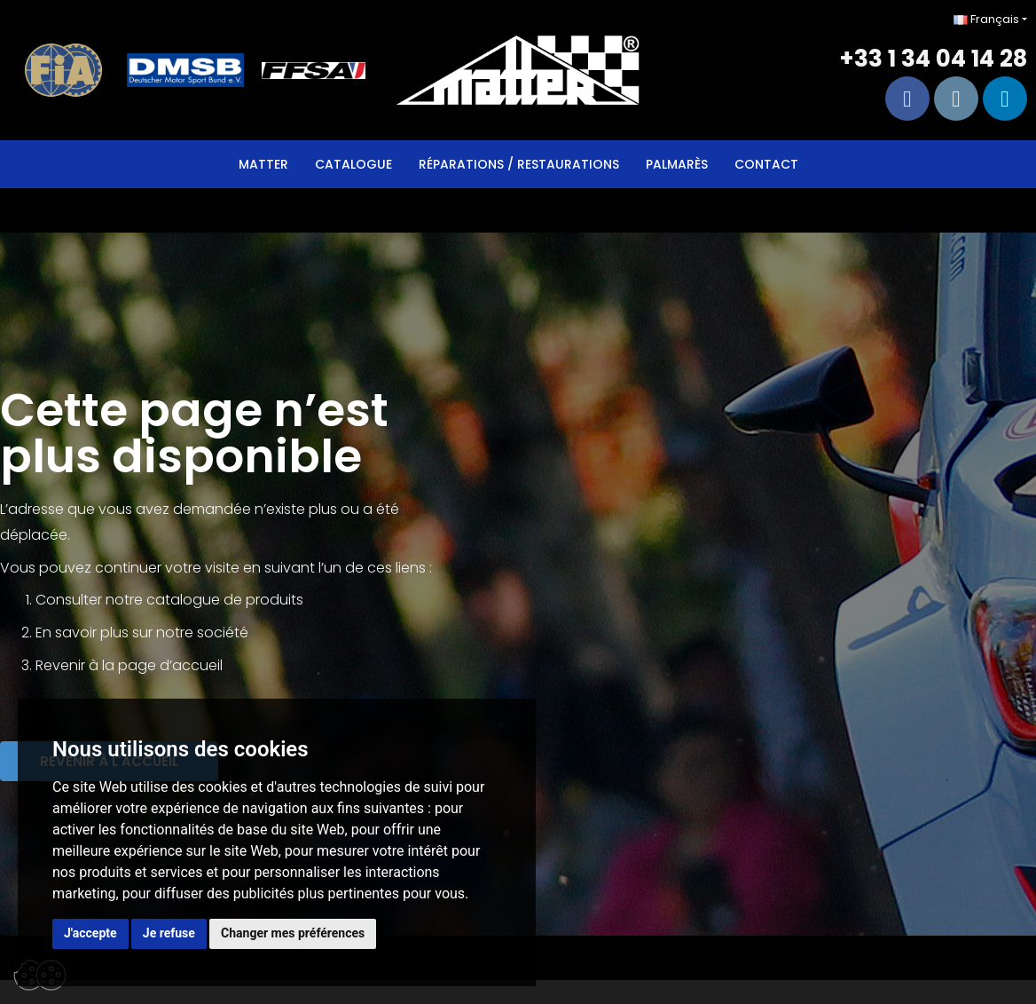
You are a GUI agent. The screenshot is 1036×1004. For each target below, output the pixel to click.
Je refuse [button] (169, 933)
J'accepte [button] (90, 933)
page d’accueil (170, 665)
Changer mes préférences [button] (293, 933)
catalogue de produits (224, 599)
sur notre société (190, 632)
